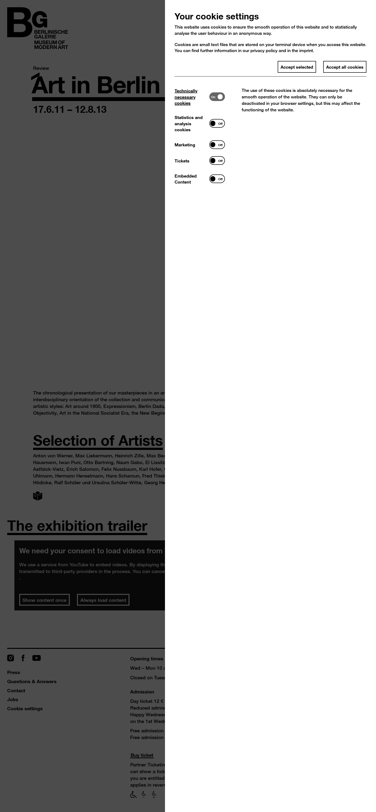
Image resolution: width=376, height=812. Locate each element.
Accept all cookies (345, 67)
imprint (306, 50)
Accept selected (297, 67)
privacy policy (263, 50)
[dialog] (188, 406)
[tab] (192, 97)
